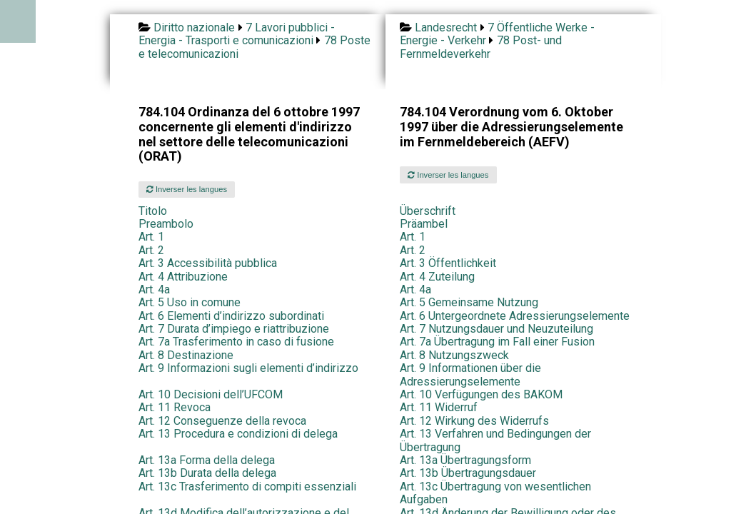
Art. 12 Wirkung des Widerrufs (474, 421)
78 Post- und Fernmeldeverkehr (481, 47)
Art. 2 (151, 250)
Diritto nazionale (194, 27)
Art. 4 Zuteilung (437, 276)
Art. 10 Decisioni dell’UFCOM (210, 394)
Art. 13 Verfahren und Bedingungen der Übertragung (495, 440)
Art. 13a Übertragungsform (465, 460)
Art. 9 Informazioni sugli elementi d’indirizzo (248, 368)
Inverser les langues (186, 189)
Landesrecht (446, 27)
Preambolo (165, 224)
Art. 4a (154, 289)
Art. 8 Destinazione (185, 355)
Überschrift (427, 211)
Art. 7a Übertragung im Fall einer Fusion (497, 341)
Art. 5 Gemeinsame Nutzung (469, 302)
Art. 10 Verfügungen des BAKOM (481, 394)
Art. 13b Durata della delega (207, 473)
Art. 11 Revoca (174, 407)
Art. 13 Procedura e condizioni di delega (238, 433)
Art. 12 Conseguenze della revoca (222, 421)
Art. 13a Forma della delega (206, 460)
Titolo (152, 211)
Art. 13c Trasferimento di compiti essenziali (247, 486)
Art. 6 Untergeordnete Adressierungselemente (515, 316)
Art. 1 (151, 236)
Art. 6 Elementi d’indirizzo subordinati (231, 316)
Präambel (424, 224)
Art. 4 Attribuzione (183, 276)
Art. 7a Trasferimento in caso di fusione (236, 341)
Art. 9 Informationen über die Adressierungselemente (470, 374)
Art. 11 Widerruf (439, 407)
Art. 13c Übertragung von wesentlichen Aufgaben (495, 493)
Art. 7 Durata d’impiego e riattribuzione (233, 329)
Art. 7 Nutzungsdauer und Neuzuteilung (496, 329)
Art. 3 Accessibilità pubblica (207, 263)
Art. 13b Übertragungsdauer (468, 473)
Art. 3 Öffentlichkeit (448, 263)
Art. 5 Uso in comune (189, 302)
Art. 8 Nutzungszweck (454, 355)
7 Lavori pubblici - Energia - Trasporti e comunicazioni (236, 34)
